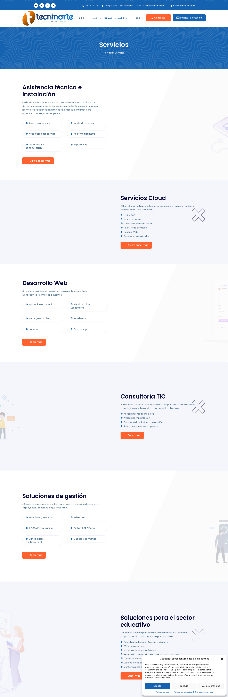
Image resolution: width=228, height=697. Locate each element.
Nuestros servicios (116, 18)
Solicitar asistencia (189, 17)
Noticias (138, 18)
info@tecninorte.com (184, 5)
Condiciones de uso (204, 692)
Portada (108, 52)
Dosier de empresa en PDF (105, 666)
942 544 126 (92, 5)
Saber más (34, 341)
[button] (222, 658)
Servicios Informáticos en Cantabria (131, 691)
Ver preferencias (211, 686)
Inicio (82, 18)
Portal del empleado (102, 671)
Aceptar (157, 686)
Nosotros (95, 18)
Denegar (184, 686)
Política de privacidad (184, 692)
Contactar (158, 17)
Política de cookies (164, 692)
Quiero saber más (38, 160)
